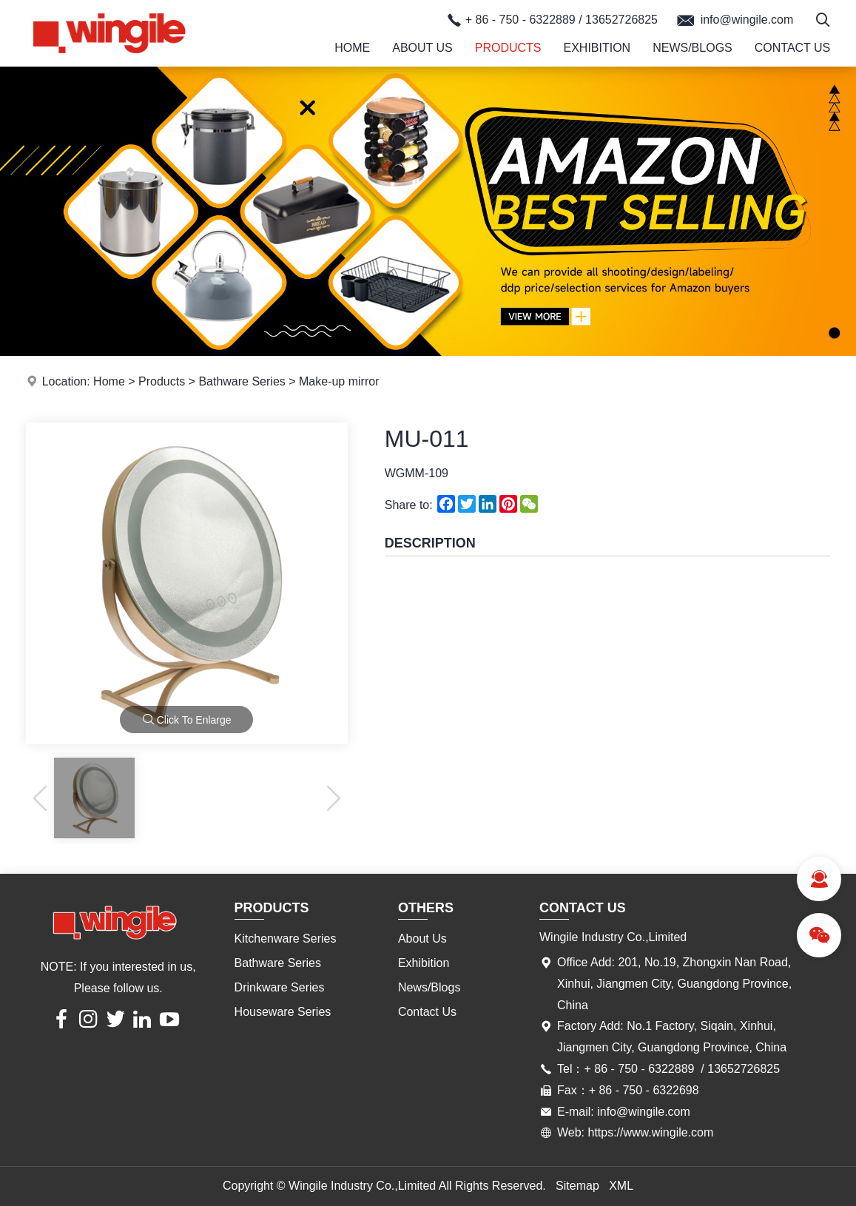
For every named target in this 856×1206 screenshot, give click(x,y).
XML (621, 1185)
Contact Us (793, 47)
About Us (422, 47)
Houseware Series (283, 1011)
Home (352, 47)
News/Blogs (692, 47)
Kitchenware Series (286, 938)
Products (508, 47)
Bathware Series (241, 381)
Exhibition (596, 47)
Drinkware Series (280, 987)
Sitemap (577, 1185)
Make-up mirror (339, 381)
